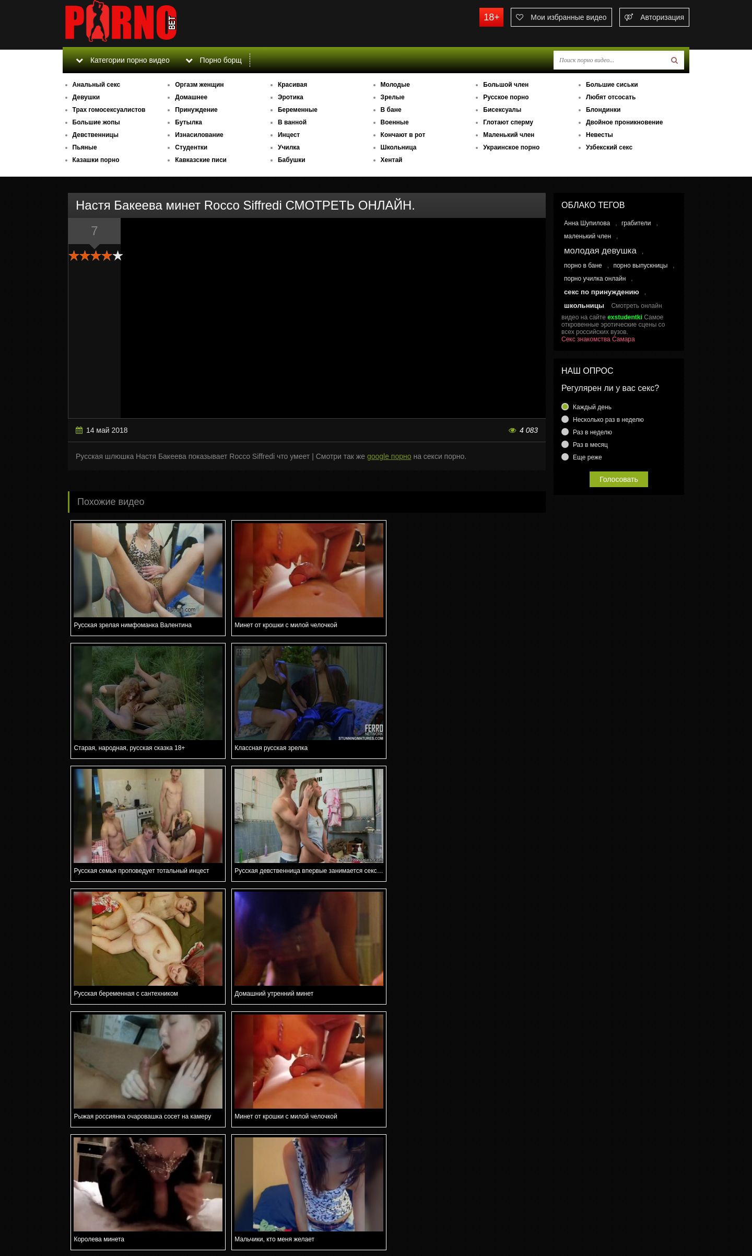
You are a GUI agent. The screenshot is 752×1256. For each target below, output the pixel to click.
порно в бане (583, 265)
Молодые (395, 84)
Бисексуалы (502, 109)
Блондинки (603, 109)
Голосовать (619, 479)
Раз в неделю (592, 432)
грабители (636, 223)
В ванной (292, 122)
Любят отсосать (611, 97)
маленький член (587, 236)
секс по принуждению (601, 292)
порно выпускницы (640, 265)
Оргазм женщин (199, 84)
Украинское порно (511, 147)
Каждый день (592, 407)
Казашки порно (96, 160)
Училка (289, 147)
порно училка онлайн (595, 278)
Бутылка (188, 122)
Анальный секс (97, 84)
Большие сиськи (612, 84)
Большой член (505, 84)
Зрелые (393, 97)
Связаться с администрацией (116, 1219)
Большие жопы (96, 122)
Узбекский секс (609, 147)
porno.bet (141, 23)
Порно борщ (213, 60)
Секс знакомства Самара (598, 339)
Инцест (289, 135)
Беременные (298, 109)
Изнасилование (199, 135)
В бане (391, 109)
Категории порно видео (122, 60)
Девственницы (96, 135)
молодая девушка (600, 251)
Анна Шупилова (587, 223)
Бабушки (292, 160)
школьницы (584, 305)
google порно (389, 456)
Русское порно (505, 97)
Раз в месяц (590, 444)
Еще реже (587, 457)
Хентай (392, 160)
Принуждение (196, 109)
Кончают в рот (403, 135)
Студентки (191, 147)
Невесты (599, 135)
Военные (395, 122)
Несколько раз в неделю (608, 419)
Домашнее (191, 97)
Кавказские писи (201, 160)
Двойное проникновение (624, 122)
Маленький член (508, 135)
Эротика (290, 97)
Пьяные (85, 147)
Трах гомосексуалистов (109, 109)
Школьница (399, 147)
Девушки (86, 97)
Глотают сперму (508, 122)
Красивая (292, 84)
